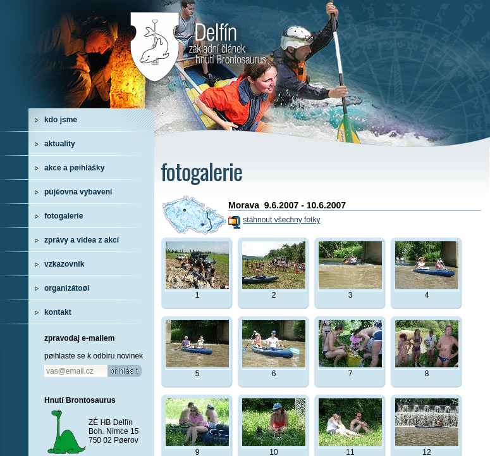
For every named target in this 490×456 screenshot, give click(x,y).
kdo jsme (60, 119)
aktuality (59, 143)
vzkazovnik (64, 264)
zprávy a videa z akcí (81, 240)
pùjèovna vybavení (78, 191)
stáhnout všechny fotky (281, 219)
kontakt (57, 312)
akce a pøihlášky (74, 167)
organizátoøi (66, 288)
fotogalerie (63, 216)
